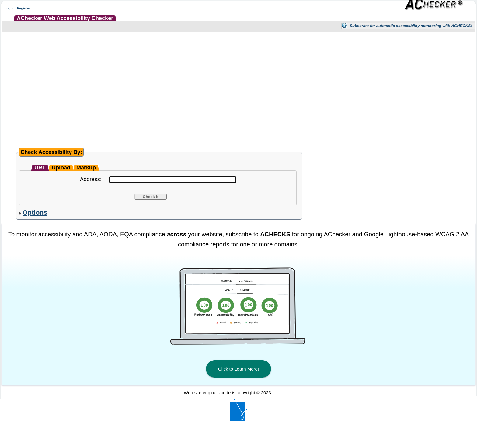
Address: (91, 179)
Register (23, 8)
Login (9, 8)
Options (35, 212)
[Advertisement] (238, 79)
